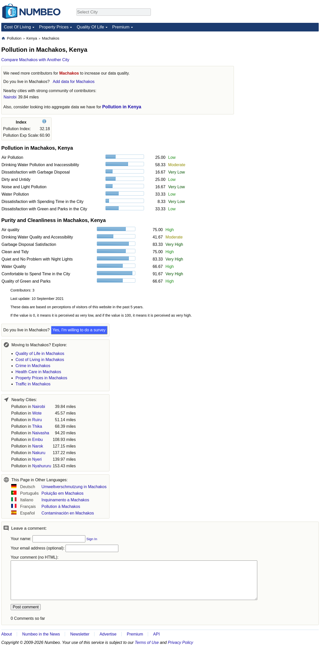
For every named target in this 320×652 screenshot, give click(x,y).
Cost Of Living (17, 27)
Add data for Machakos (74, 81)
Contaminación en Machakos (67, 513)
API (156, 634)
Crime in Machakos (32, 366)
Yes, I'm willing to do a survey (79, 330)
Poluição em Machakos (62, 493)
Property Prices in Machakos (41, 378)
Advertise (108, 634)
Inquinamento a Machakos (65, 500)
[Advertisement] (281, 67)
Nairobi (10, 97)
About (6, 634)
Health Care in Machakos (38, 372)
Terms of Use (147, 642)
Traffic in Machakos (33, 384)
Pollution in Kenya (121, 106)
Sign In (91, 539)
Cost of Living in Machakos (39, 359)
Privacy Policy (180, 642)
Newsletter (80, 634)
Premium (121, 27)
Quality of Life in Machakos (39, 353)
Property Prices (54, 27)
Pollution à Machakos (60, 506)
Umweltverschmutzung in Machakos (73, 487)
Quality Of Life (90, 27)
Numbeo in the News (41, 634)
